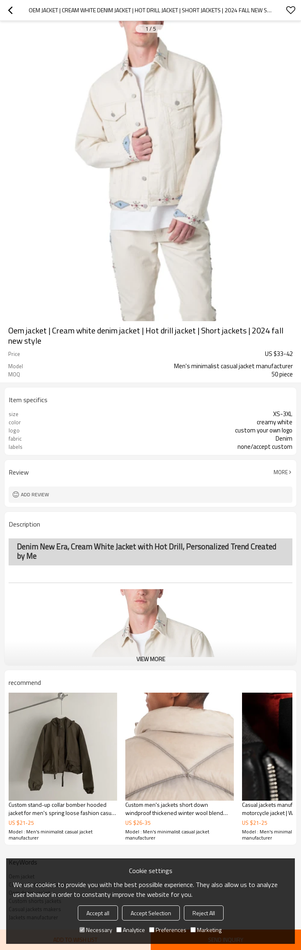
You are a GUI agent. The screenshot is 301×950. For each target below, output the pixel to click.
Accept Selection (151, 913)
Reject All (203, 913)
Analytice (130, 929)
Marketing (206, 929)
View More (150, 659)
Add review (35, 494)
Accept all (97, 913)
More (281, 472)
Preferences (167, 929)
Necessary (95, 929)
